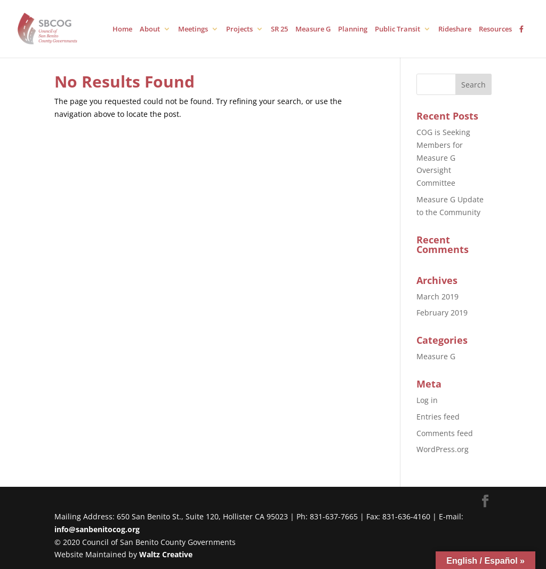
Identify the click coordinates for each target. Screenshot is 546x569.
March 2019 (437, 296)
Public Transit (397, 29)
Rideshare (454, 29)
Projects (239, 29)
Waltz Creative (165, 554)
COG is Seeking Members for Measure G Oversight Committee (443, 157)
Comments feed (444, 433)
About (150, 29)
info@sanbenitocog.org (97, 529)
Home (122, 29)
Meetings (193, 29)
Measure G (313, 29)
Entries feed (438, 417)
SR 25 (279, 29)
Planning (352, 29)
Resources (495, 29)
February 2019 (442, 312)
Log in (427, 400)
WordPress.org (442, 449)
